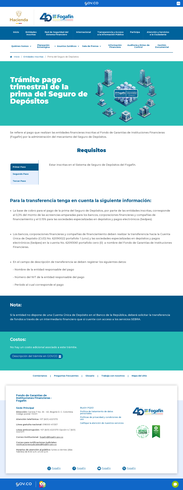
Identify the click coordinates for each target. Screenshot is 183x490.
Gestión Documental (162, 46)
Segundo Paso (21, 174)
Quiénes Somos (20, 46)
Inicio (17, 56)
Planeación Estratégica (43, 46)
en (178, 3)
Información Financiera (115, 46)
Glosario (89, 375)
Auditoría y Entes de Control (138, 46)
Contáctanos (40, 375)
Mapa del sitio (139, 375)
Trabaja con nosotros (113, 375)
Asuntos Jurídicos (66, 46)
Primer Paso (19, 167)
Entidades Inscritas (33, 56)
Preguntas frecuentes (66, 375)
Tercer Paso (19, 181)
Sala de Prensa (90, 46)
